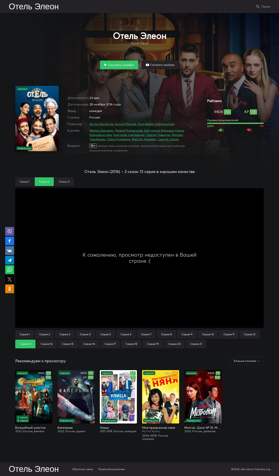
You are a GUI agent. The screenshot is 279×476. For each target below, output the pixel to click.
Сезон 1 (24, 181)
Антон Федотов (101, 124)
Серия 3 (65, 334)
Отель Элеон (34, 7)
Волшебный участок (30, 428)
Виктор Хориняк (144, 139)
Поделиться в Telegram (9, 260)
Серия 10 (208, 334)
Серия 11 (228, 334)
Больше (245, 361)
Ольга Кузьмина (118, 139)
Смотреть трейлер (162, 64)
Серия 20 (174, 344)
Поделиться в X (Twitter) (9, 279)
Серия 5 (105, 334)
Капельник (65, 428)
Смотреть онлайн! (121, 65)
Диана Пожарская (129, 130)
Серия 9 (187, 334)
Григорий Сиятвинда (128, 135)
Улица (104, 428)
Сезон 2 (44, 181)
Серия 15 (68, 344)
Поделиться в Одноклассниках (9, 289)
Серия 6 (126, 334)
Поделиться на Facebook (9, 241)
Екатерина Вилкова (159, 130)
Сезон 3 (64, 181)
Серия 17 (110, 344)
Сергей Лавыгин (158, 135)
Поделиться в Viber (9, 231)
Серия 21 (196, 344)
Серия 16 (89, 344)
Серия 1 (25, 334)
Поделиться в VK (9, 250)
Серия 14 (47, 344)
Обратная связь (82, 469)
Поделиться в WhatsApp (9, 269)
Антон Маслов (125, 124)
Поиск (266, 6)
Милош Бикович (101, 130)
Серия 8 (166, 334)
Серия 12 (249, 334)
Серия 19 (153, 344)
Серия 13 (25, 344)
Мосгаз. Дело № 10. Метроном (202, 428)
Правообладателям (111, 469)
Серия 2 (44, 334)
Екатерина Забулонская (156, 124)
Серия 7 (146, 334)
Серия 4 (85, 334)
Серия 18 (131, 344)
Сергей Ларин (168, 139)
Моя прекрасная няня (158, 428)
